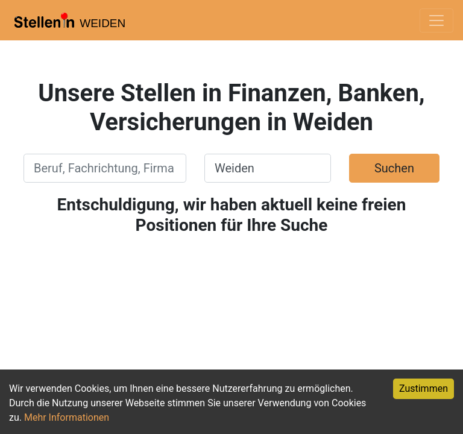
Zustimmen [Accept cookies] (423, 388)
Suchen (394, 168)
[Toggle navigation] (436, 20)
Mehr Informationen (66, 417)
